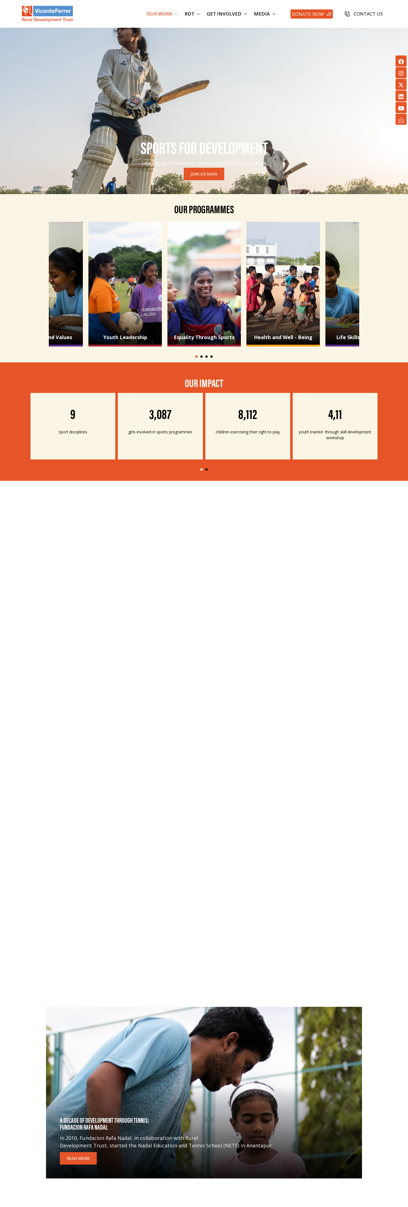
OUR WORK (163, 14)
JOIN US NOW (204, 174)
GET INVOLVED (227, 14)
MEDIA (265, 14)
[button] (196, 356)
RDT (193, 14)
